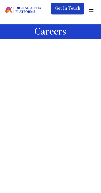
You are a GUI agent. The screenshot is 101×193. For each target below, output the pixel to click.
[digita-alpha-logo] (23, 9)
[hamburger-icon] (91, 10)
